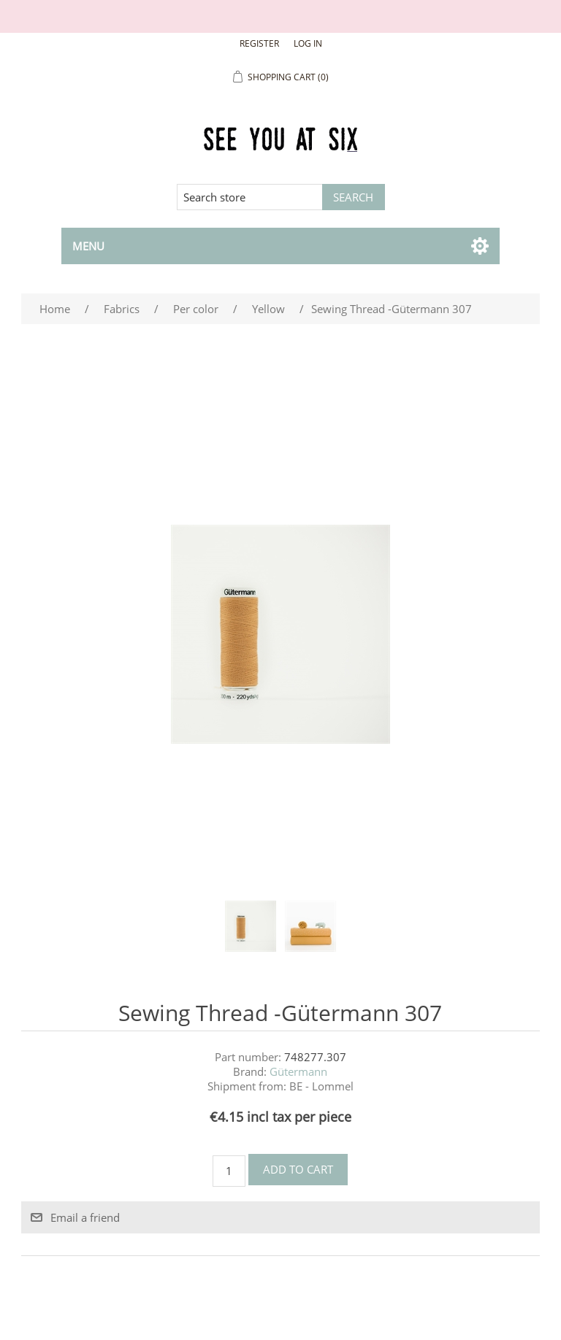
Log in (308, 43)
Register (259, 43)
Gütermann (298, 1071)
